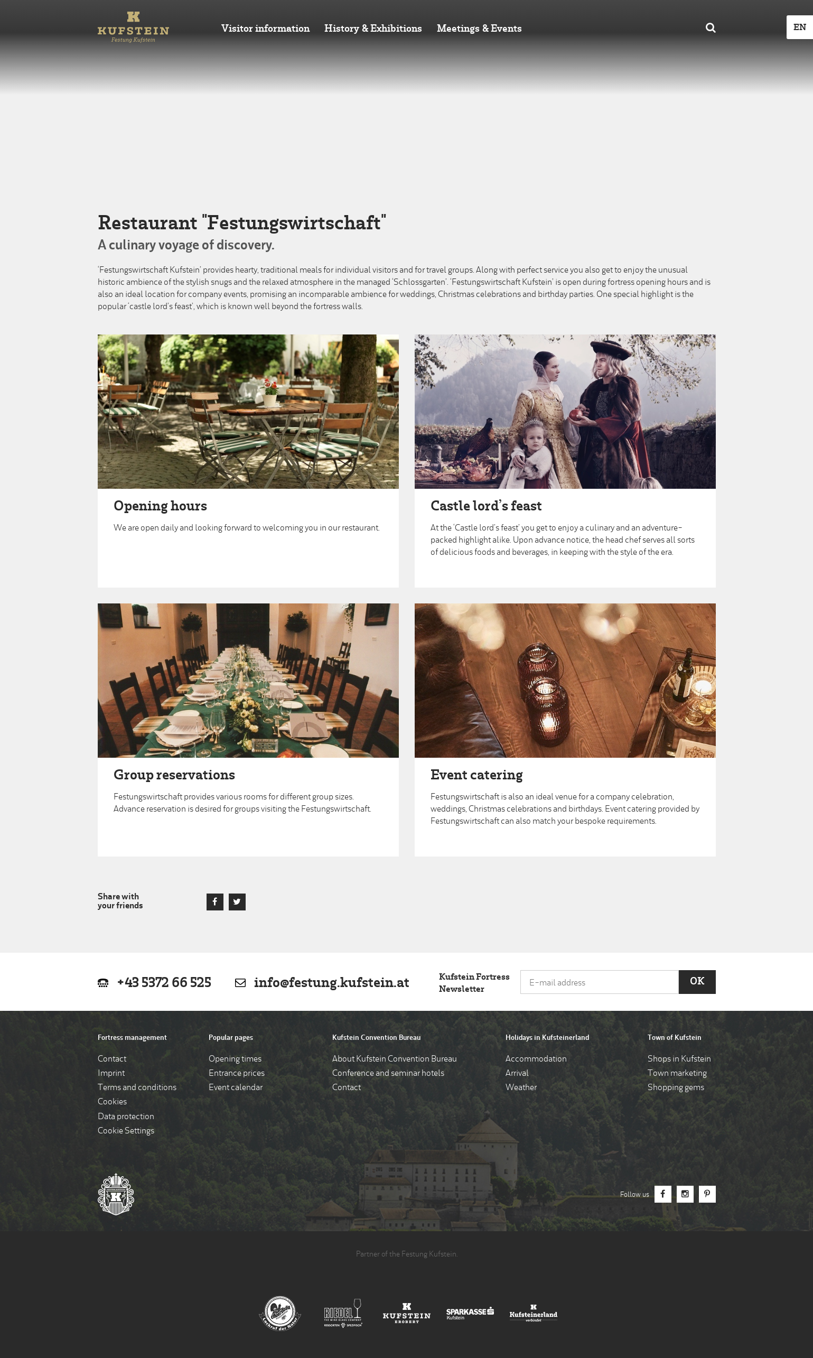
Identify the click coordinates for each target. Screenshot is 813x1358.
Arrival (517, 1073)
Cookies (112, 1102)
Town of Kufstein (675, 1038)
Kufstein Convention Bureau (376, 1038)
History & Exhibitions (373, 29)
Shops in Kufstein (679, 1059)
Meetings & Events (479, 29)
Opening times (235, 1059)
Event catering (477, 776)
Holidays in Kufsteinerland (547, 1038)
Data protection (126, 1117)
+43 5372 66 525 (164, 983)
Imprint (111, 1073)
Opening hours (160, 507)
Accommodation (536, 1059)
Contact (112, 1059)
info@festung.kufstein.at (331, 983)
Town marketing (677, 1073)
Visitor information (265, 29)
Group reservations (174, 776)
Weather (521, 1088)
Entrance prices (237, 1073)
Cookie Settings (126, 1131)
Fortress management (132, 1038)
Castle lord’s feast (486, 507)
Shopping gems (676, 1088)
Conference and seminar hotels (388, 1073)
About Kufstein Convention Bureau (394, 1059)
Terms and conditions (137, 1088)
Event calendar (236, 1088)
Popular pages (231, 1038)
